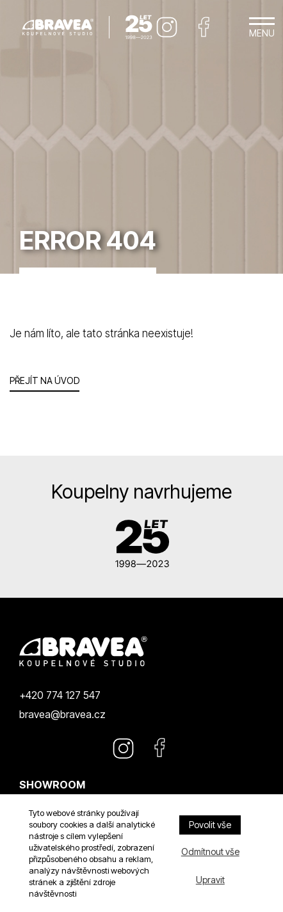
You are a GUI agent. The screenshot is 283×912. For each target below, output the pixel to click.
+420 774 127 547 (60, 695)
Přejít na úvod (44, 380)
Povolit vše (210, 824)
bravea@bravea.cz (62, 714)
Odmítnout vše (210, 851)
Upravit (210, 879)
